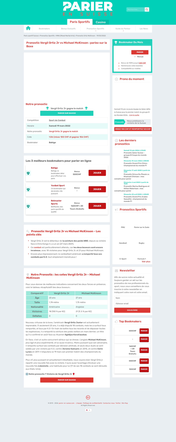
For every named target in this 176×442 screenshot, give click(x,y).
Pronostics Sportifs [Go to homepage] (95, 29)
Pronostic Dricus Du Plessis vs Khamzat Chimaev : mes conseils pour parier (131, 176)
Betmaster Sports (56, 202)
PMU (123, 227)
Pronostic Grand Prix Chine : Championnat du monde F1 (136, 164)
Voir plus (146, 261)
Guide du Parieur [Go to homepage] (123, 29)
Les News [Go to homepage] (144, 29)
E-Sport (123, 259)
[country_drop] (90, 410)
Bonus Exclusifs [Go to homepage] (68, 29)
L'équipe (79, 403)
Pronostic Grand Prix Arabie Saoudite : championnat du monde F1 (136, 199)
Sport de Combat (57, 120)
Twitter (118, 403)
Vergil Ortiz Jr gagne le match (63, 131)
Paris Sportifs (80, 22)
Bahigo (54, 168)
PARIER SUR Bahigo (67, 113)
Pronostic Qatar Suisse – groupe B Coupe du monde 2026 (135, 155)
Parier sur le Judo (141, 227)
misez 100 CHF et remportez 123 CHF (133, 129)
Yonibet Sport (58, 185)
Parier (140, 52)
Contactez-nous (109, 403)
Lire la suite (134, 115)
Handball (123, 243)
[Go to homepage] (28, 29)
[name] (132, 298)
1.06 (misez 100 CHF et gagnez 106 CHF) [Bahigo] (69, 137)
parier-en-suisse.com (67, 403)
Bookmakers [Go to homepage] (44, 29)
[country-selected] (87, 410)
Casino (101, 22)
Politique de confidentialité (92, 403)
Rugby (141, 243)
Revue (138, 56)
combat (37, 247)
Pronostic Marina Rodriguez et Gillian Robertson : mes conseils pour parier (131, 188)
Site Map (125, 403)
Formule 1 (142, 259)
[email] (132, 303)
